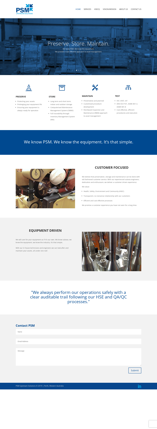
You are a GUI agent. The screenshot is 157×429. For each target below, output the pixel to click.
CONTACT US (136, 9)
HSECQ (97, 9)
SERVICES (87, 9)
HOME (78, 9)
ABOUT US (123, 9)
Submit (135, 370)
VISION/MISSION (109, 9)
